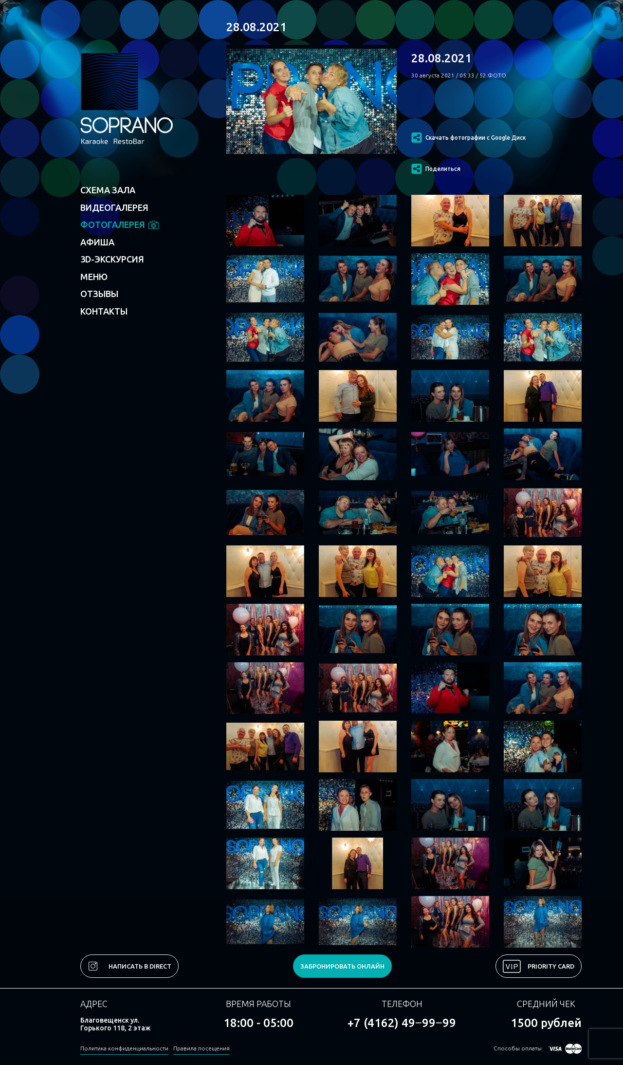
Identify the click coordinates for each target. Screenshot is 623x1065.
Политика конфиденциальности (124, 1048)
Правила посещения (201, 1048)
